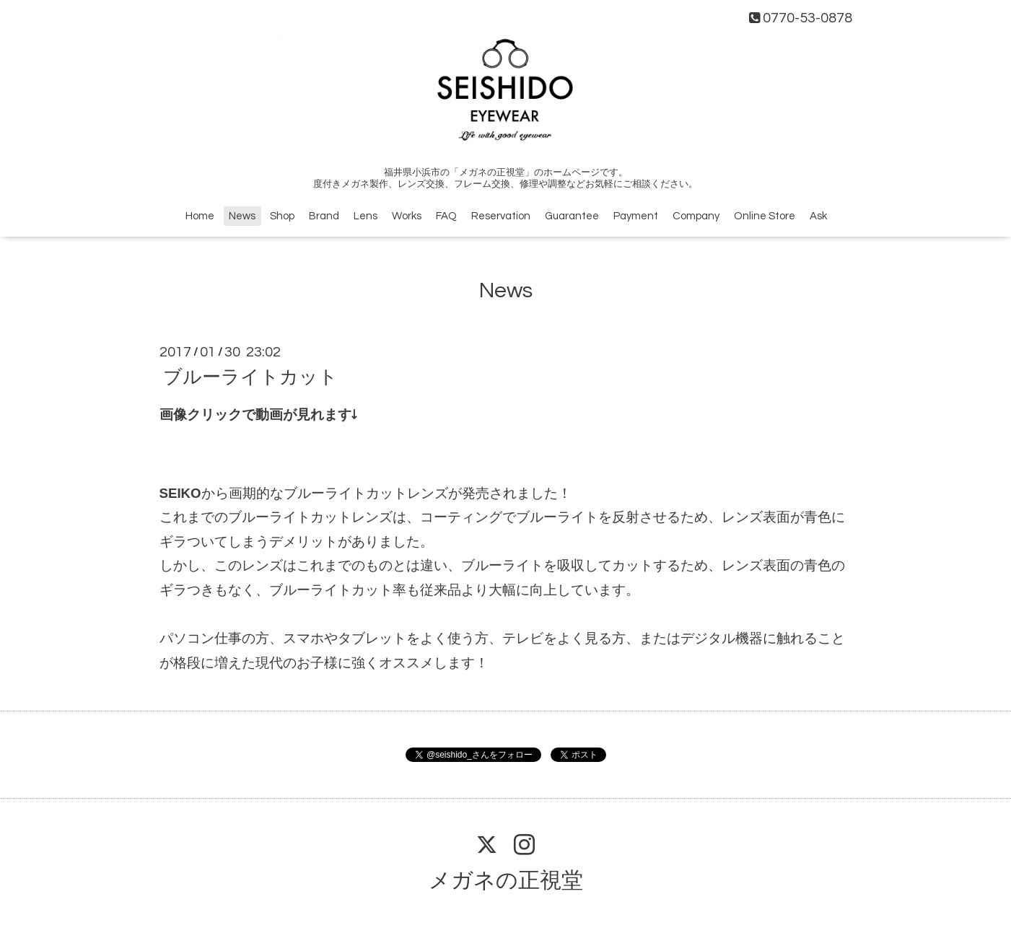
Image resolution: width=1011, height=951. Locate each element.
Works (406, 216)
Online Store (764, 216)
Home (199, 216)
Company (696, 216)
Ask (818, 216)
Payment (635, 216)
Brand (324, 216)
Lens (365, 216)
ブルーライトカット (250, 377)
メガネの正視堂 (506, 880)
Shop (282, 216)
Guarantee (572, 216)
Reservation (500, 216)
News (242, 216)
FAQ (446, 216)
